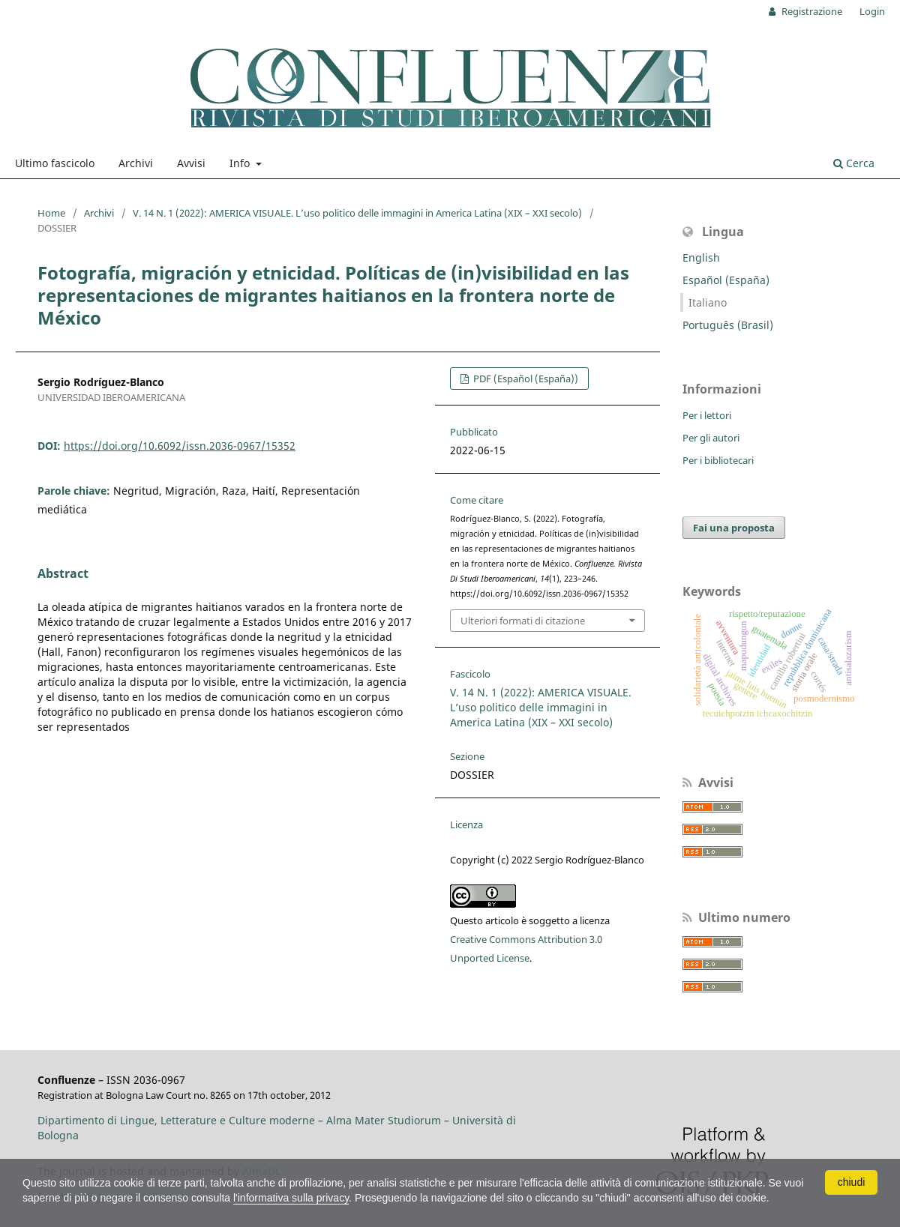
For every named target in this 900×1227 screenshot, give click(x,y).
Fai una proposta (734, 527)
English (701, 257)
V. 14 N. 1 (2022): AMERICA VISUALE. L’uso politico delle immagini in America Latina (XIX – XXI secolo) (357, 213)
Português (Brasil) (727, 325)
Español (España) (726, 280)
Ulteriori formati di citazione (522, 620)
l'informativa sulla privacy (291, 1198)
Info (241, 163)
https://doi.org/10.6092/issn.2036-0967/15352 (180, 445)
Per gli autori (711, 437)
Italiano (707, 302)
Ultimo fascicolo (54, 163)
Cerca (853, 163)
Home (51, 213)
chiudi (852, 1182)
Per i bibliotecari (718, 460)
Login (872, 11)
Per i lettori (706, 415)
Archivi (135, 163)
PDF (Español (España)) (524, 378)
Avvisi (191, 163)
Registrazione (810, 11)
